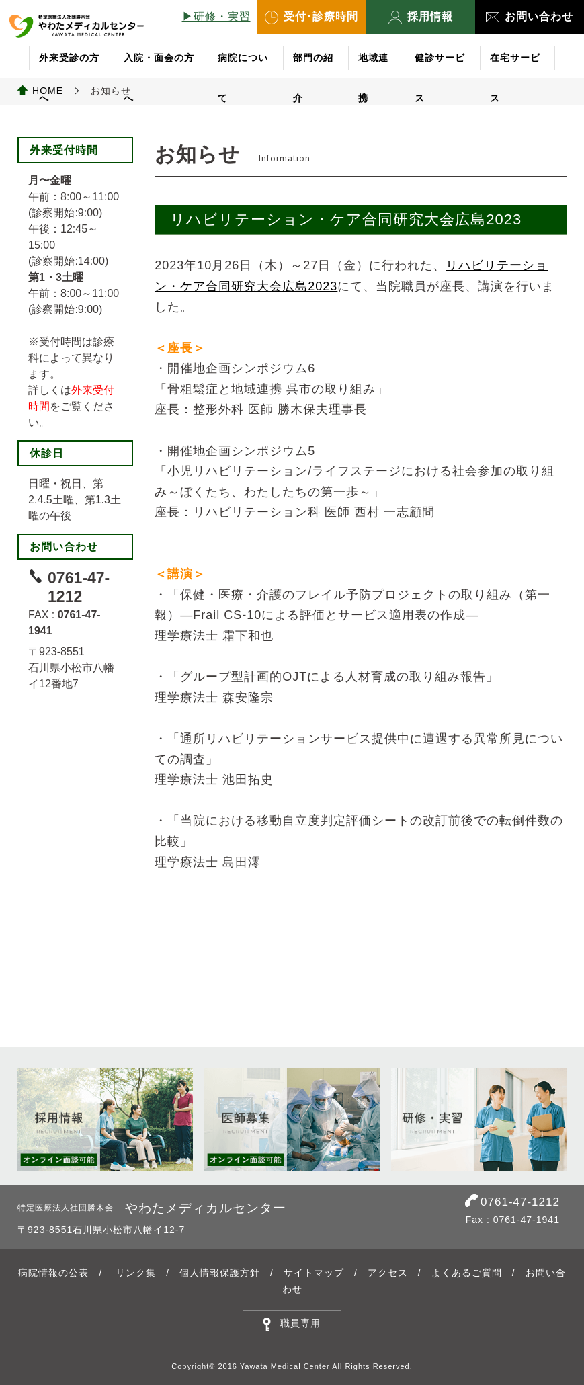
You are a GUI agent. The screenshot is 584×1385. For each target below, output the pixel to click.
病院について (243, 65)
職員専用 (300, 1323)
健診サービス (440, 65)
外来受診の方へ (69, 65)
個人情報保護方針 (219, 1272)
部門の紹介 (313, 65)
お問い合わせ (529, 16)
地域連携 (373, 65)
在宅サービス (515, 65)
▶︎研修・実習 (216, 16)
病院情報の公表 (53, 1272)
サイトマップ (314, 1272)
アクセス (388, 1272)
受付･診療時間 (311, 17)
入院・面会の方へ (159, 65)
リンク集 (136, 1272)
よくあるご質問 (466, 1272)
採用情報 (420, 17)
